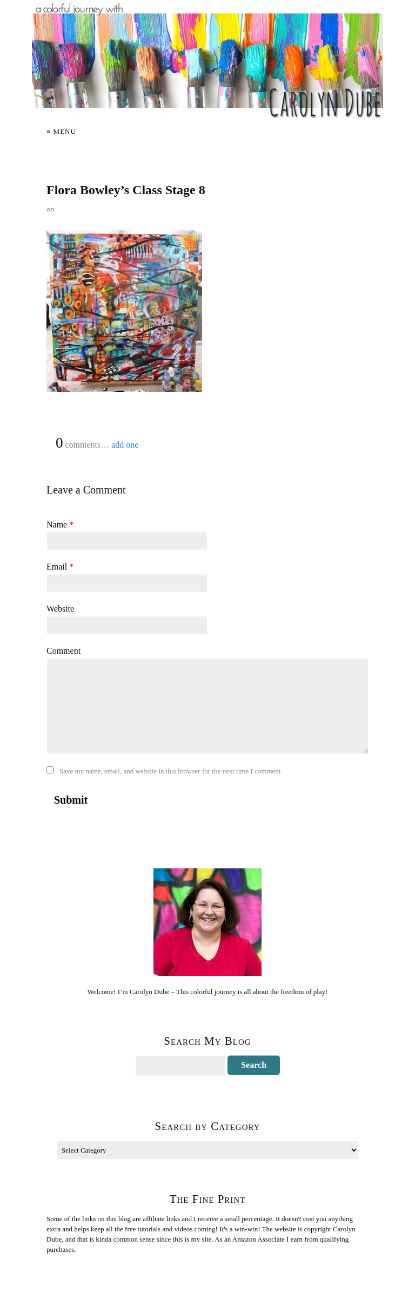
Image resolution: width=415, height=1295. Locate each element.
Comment (63, 650)
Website (60, 608)
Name (59, 524)
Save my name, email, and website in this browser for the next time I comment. (171, 771)
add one (124, 444)
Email (59, 566)
